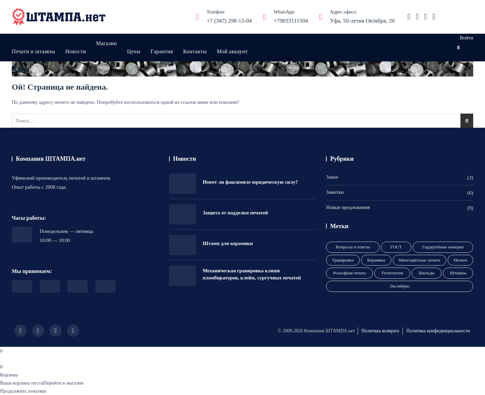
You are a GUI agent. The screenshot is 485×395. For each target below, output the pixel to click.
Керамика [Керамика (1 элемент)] (376, 260)
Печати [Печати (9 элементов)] (460, 260)
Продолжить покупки (23, 391)
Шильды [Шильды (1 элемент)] (426, 272)
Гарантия (162, 51)
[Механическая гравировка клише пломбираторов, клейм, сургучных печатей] (182, 276)
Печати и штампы (33, 51)
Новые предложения (348, 207)
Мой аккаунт (232, 51)
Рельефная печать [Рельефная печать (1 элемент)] (349, 272)
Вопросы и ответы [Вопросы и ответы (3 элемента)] (353, 246)
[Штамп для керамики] (182, 245)
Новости (75, 51)
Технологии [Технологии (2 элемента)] (392, 272)
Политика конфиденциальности (438, 330)
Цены (133, 51)
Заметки (335, 192)
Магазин (106, 43)
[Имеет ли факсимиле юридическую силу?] (182, 184)
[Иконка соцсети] (409, 16)
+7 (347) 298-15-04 (229, 16)
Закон (332, 177)
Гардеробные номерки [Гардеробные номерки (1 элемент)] (443, 246)
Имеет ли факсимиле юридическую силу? (250, 182)
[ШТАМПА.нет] (59, 17)
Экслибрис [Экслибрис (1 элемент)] (400, 285)
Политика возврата (380, 330)
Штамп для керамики (228, 243)
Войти (466, 37)
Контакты (195, 51)
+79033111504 (291, 16)
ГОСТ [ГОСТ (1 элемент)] (395, 246)
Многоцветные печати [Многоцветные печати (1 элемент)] (419, 260)
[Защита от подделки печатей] (182, 214)
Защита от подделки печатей (235, 212)
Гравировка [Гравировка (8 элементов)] (343, 260)
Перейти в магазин (63, 383)
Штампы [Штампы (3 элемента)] (458, 272)
